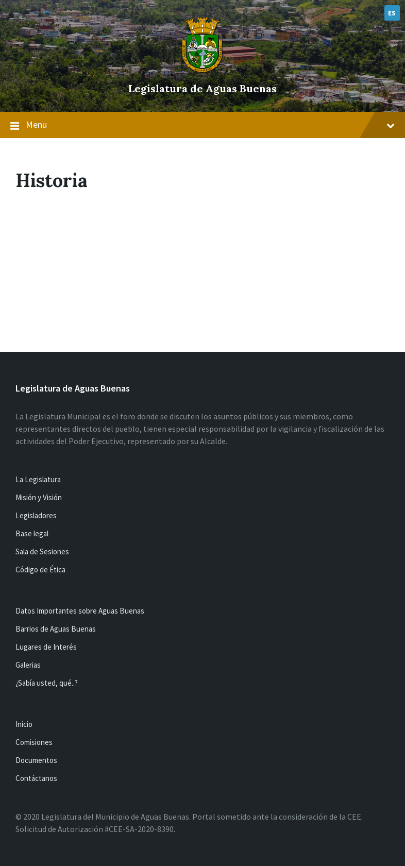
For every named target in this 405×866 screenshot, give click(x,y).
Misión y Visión (38, 497)
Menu (202, 125)
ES (392, 13)
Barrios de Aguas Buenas (55, 629)
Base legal (31, 533)
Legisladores (36, 515)
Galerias (28, 665)
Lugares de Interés (46, 647)
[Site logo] (202, 71)
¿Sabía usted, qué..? (46, 683)
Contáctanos (36, 778)
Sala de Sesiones (42, 551)
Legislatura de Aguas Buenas (202, 88)
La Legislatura (38, 479)
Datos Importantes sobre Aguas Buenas (79, 611)
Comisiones (34, 742)
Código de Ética (40, 569)
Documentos (36, 760)
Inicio (23, 724)
